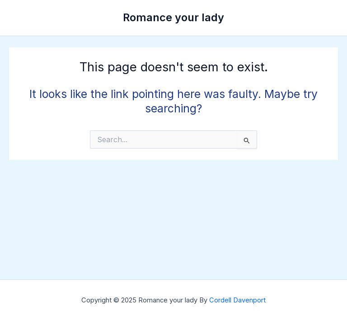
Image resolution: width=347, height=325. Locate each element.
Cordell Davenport (237, 300)
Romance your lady (173, 17)
